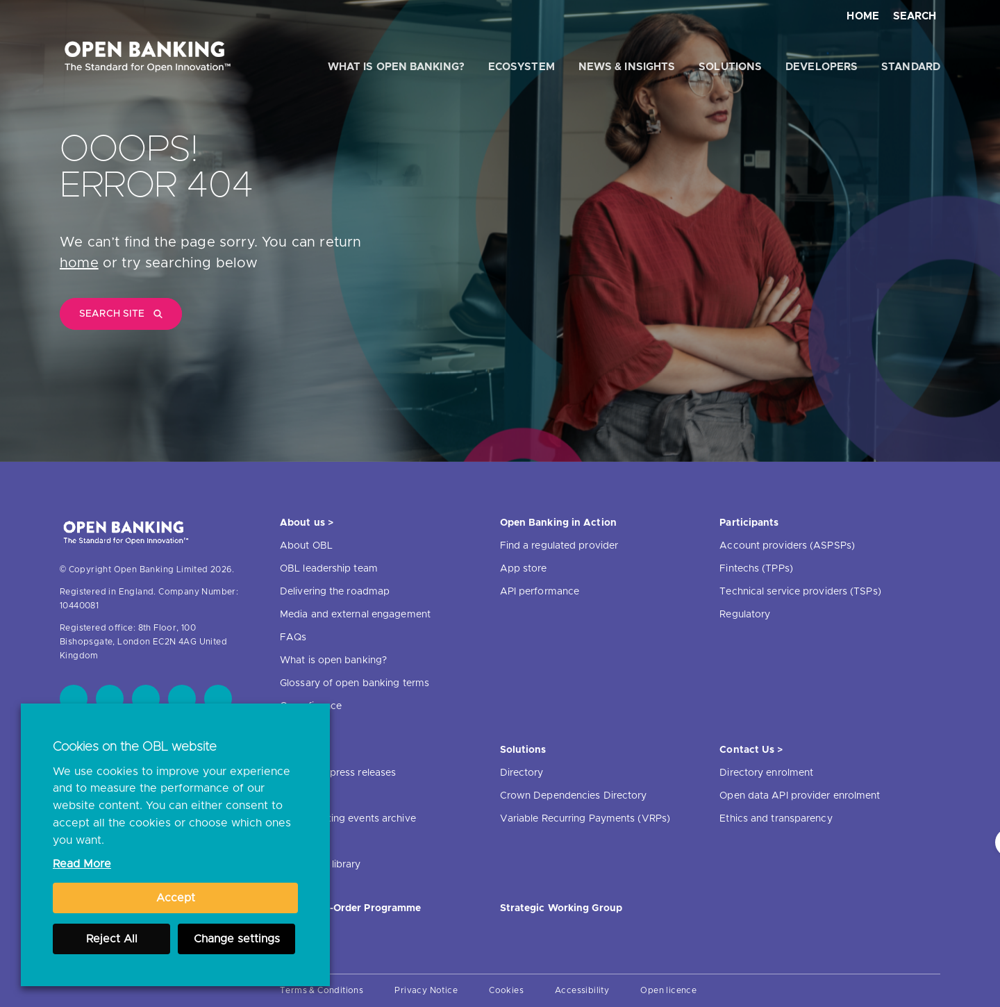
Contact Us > (751, 750)
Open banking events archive (348, 819)
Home (863, 16)
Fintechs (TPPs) (756, 569)
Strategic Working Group (561, 908)
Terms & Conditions (321, 990)
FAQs (293, 637)
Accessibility (582, 990)
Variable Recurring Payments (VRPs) (585, 819)
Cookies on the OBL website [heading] (135, 747)
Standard (910, 67)
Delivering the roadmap (335, 592)
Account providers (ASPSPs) (787, 546)
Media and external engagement (355, 614)
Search (914, 16)
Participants (748, 523)
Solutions (730, 67)
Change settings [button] (237, 938)
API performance (540, 592)
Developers (821, 67)
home (79, 263)
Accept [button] (175, 898)
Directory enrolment (766, 773)
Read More (82, 863)
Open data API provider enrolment (799, 796)
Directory (522, 773)
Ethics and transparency (775, 819)
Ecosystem (521, 67)
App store (523, 569)
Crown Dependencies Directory (573, 796)
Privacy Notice (426, 990)
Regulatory (744, 614)
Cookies (506, 990)
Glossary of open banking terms (354, 683)
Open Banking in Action (558, 523)
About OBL (306, 546)
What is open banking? (396, 67)
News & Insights (627, 67)
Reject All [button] (112, 938)
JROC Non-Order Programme (350, 908)
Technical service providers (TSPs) (800, 592)
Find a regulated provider (559, 546)
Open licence (668, 990)
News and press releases (338, 773)
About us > (306, 523)
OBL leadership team (329, 569)
